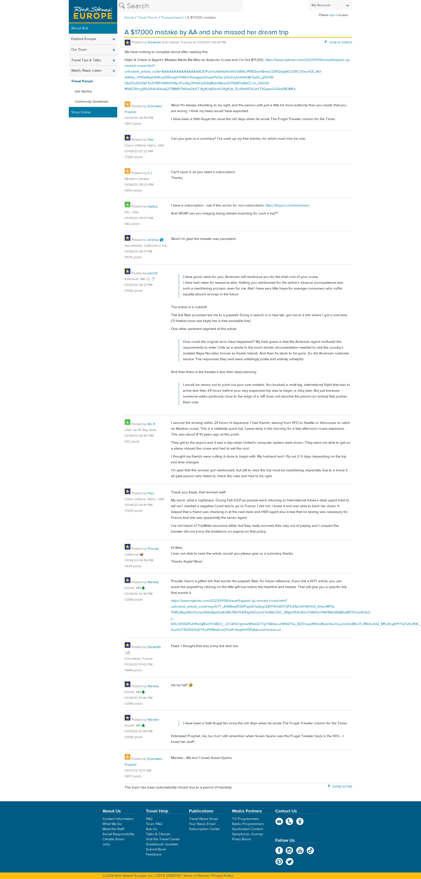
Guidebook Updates (162, 844)
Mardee (153, 582)
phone (290, 821)
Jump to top (342, 786)
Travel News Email (203, 819)
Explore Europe (83, 39)
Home (129, 17)
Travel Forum (147, 17)
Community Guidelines (92, 101)
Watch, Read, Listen (86, 70)
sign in (333, 15)
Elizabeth (155, 42)
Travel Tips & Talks (86, 60)
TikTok (310, 850)
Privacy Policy (222, 875)
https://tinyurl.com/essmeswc (287, 205)
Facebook (279, 850)
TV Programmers (245, 819)
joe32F (153, 273)
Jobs (106, 844)
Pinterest (279, 861)
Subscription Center (204, 829)
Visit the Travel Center (163, 839)
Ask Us (151, 829)
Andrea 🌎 (156, 240)
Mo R (151, 424)
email (279, 821)
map (300, 821)
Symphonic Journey (247, 834)
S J (150, 173)
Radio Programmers (248, 824)
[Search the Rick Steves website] (180, 6)
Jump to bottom (340, 42)
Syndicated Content (247, 829)
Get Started (83, 91)
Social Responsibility (118, 834)
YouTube (300, 850)
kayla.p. (153, 206)
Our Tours (79, 49)
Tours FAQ (154, 824)
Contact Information (117, 819)
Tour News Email (202, 824)
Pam (151, 140)
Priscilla (153, 549)
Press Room (241, 839)
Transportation (173, 17)
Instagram (290, 850)
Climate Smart (113, 839)
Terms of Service (196, 875)
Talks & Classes (158, 834)
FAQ (149, 819)
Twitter (290, 861)
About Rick (79, 28)
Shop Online (81, 112)
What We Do (112, 824)
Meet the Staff (113, 829)
